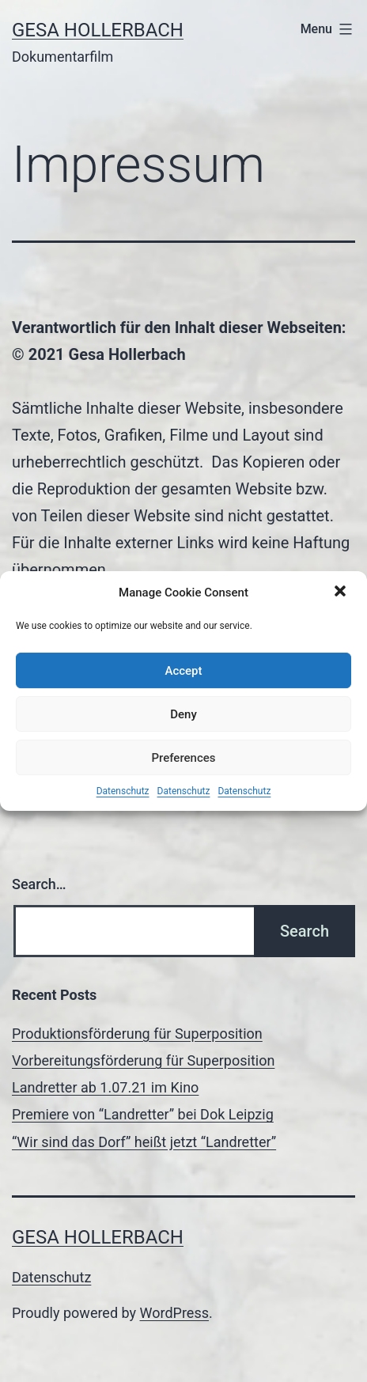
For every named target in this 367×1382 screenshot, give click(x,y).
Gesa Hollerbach (98, 30)
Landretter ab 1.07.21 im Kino (105, 1087)
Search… (39, 884)
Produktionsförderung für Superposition (137, 1033)
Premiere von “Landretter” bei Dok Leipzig (143, 1114)
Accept (183, 671)
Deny (183, 714)
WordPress (174, 1312)
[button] (341, 592)
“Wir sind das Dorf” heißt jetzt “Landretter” (144, 1142)
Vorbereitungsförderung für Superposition (143, 1060)
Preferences (183, 758)
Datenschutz (122, 791)
